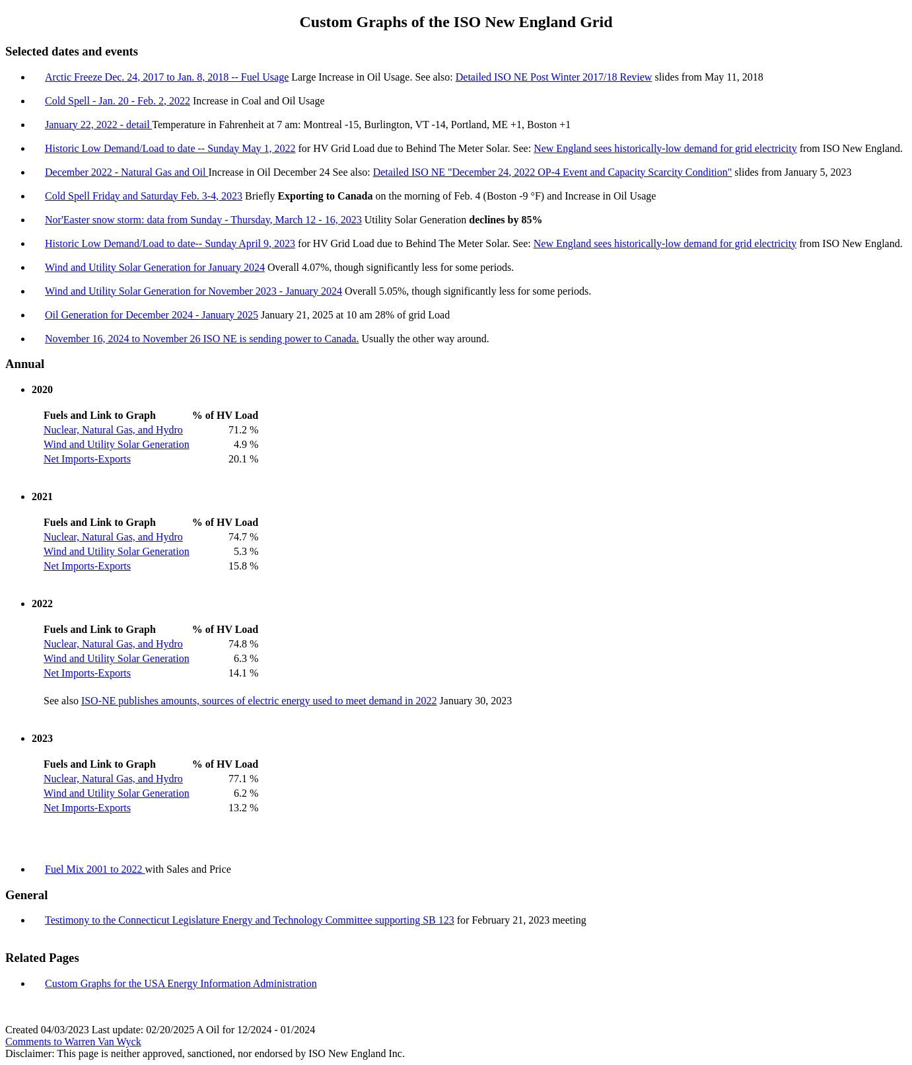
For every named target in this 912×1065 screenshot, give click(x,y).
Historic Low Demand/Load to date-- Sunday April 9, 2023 (170, 243)
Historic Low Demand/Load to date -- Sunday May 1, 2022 (170, 148)
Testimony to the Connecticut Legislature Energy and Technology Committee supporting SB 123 (249, 920)
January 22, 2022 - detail (98, 124)
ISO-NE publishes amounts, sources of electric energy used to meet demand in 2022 (259, 700)
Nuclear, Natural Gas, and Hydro (113, 429)
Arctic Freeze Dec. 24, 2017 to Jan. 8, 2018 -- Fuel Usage (167, 77)
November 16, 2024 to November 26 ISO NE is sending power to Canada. (202, 338)
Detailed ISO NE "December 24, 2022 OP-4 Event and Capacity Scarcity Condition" (552, 172)
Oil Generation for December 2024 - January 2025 (151, 314)
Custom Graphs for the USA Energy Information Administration (181, 983)
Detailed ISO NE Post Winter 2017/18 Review (554, 77)
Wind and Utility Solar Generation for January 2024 (155, 267)
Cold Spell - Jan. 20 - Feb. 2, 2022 (117, 100)
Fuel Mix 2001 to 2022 (95, 869)
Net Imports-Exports (87, 458)
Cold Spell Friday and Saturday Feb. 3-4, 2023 (143, 196)
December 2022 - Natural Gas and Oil (126, 172)
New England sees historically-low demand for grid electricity (665, 148)
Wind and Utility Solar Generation (117, 444)
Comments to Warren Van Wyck (73, 1041)
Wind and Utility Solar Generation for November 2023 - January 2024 (193, 291)
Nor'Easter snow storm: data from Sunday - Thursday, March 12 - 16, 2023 (203, 219)
